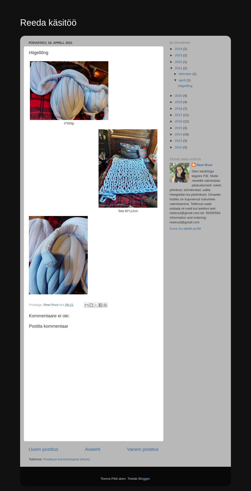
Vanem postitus (143, 449)
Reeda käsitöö (48, 23)
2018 (179, 108)
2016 (179, 121)
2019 (179, 102)
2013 (179, 141)
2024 (179, 49)
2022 (179, 62)
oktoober (185, 74)
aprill (183, 80)
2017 (179, 115)
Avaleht (92, 449)
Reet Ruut (204, 165)
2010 (179, 147)
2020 (179, 95)
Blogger (144, 478)
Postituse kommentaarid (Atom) (66, 459)
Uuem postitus (43, 449)
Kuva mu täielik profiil (185, 228)
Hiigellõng (185, 86)
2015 (179, 128)
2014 (179, 134)
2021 (179, 68)
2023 (179, 55)
